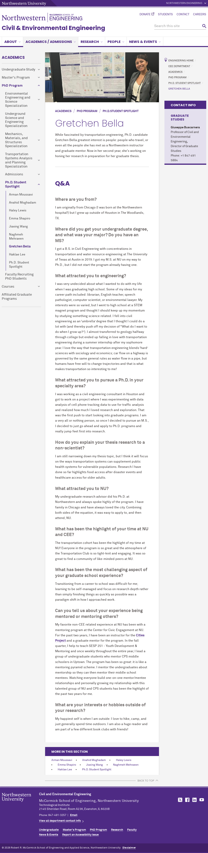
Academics (13, 57)
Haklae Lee (17, 254)
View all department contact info (60, 820)
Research (92, 41)
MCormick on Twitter (179, 799)
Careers (199, 14)
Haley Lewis (17, 210)
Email (73, 815)
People (116, 41)
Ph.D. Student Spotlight (15, 184)
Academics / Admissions (51, 41)
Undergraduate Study (18, 69)
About (12, 41)
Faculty (132, 830)
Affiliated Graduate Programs (17, 297)
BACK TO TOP (146, 780)
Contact (183, 14)
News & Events (145, 41)
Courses (8, 286)
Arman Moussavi (21, 194)
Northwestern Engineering (184, 3)
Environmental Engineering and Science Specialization (17, 100)
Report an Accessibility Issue (80, 834)
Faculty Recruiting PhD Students (19, 276)
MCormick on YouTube (202, 799)
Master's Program (16, 77)
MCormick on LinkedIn (194, 799)
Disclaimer (129, 848)
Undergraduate (49, 830)
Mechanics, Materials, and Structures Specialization (16, 140)
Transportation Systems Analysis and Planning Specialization (18, 160)
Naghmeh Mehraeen (16, 236)
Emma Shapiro (19, 218)
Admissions (14, 174)
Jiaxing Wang (18, 226)
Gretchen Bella (20, 246)
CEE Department (179, 66)
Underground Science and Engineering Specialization (16, 120)
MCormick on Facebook (187, 799)
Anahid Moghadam (22, 202)
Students (165, 14)
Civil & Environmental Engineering (53, 28)
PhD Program (12, 85)
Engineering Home (181, 60)
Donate (145, 14)
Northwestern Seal (20, 803)
